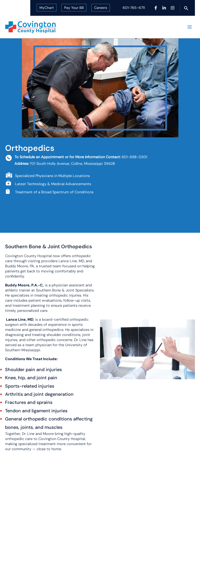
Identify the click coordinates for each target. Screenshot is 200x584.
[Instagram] (172, 8)
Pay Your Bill (74, 7)
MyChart (46, 7)
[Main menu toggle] (189, 27)
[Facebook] (156, 8)
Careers (100, 7)
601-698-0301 (134, 157)
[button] (186, 8)
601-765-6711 (134, 7)
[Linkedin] (164, 8)
